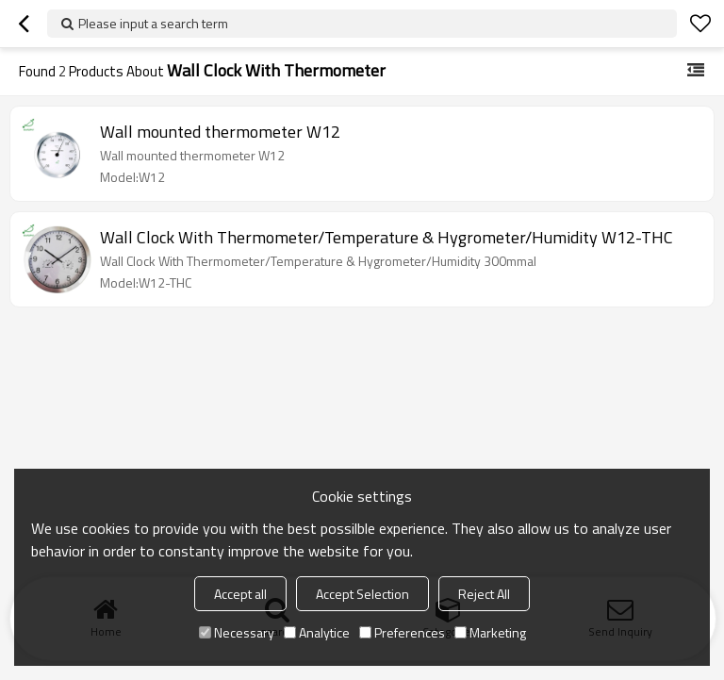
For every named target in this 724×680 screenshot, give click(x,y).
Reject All (484, 594)
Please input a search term (153, 23)
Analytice (317, 632)
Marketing (490, 632)
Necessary (236, 632)
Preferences (402, 632)
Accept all (240, 594)
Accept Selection (362, 594)
